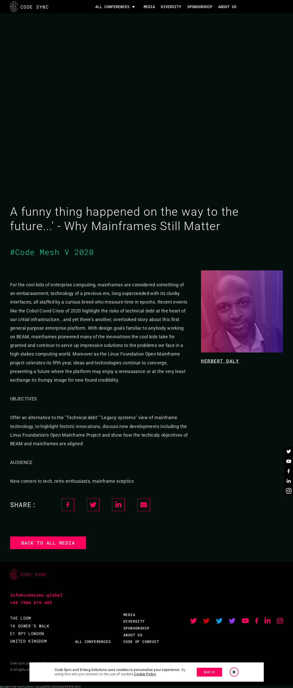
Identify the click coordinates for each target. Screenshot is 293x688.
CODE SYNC (29, 7)
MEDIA (149, 6)
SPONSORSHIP (199, 6)
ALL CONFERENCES (93, 641)
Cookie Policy (145, 674)
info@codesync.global (36, 595)
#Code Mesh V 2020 (52, 252)
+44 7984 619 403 (31, 602)
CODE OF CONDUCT (141, 641)
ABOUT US (132, 635)
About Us (227, 6)
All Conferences (112, 7)
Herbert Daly (220, 361)
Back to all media (48, 543)
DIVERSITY (171, 6)
